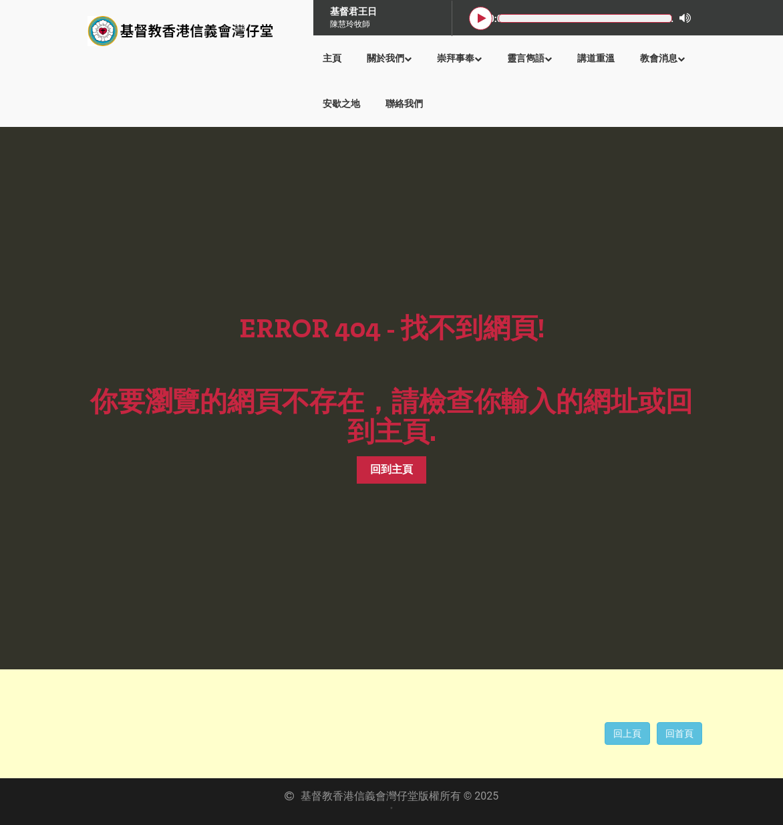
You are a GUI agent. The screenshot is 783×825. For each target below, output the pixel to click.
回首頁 (679, 733)
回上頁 (627, 733)
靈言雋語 (529, 58)
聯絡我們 (404, 104)
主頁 (332, 58)
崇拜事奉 (459, 58)
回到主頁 (391, 469)
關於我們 (389, 58)
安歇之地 (341, 104)
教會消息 (662, 58)
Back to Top (756, 798)
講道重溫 (596, 58)
